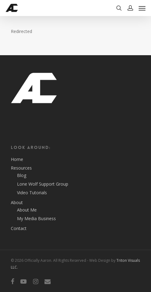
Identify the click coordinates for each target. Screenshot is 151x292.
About (17, 202)
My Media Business (36, 218)
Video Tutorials (32, 192)
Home (17, 159)
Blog (21, 175)
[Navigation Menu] (142, 8)
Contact (19, 228)
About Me (27, 210)
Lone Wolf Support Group (42, 184)
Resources (21, 168)
